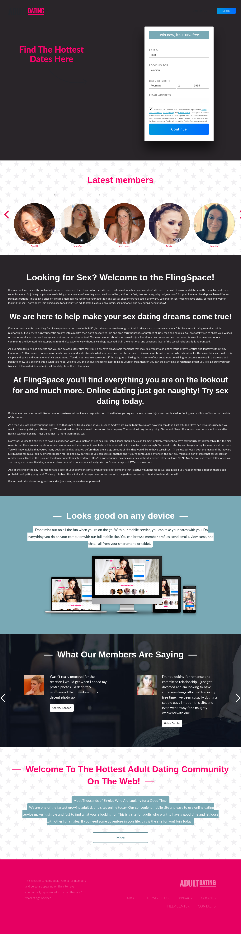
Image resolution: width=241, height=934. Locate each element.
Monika (214, 246)
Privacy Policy (168, 112)
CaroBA (34, 246)
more (120, 838)
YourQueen (79, 246)
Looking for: (159, 65)
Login (226, 10)
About (132, 898)
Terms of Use (159, 898)
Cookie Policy (184, 112)
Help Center (178, 906)
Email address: (160, 95)
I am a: (154, 50)
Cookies (208, 898)
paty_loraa (124, 246)
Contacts (207, 906)
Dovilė (169, 246)
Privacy (185, 898)
